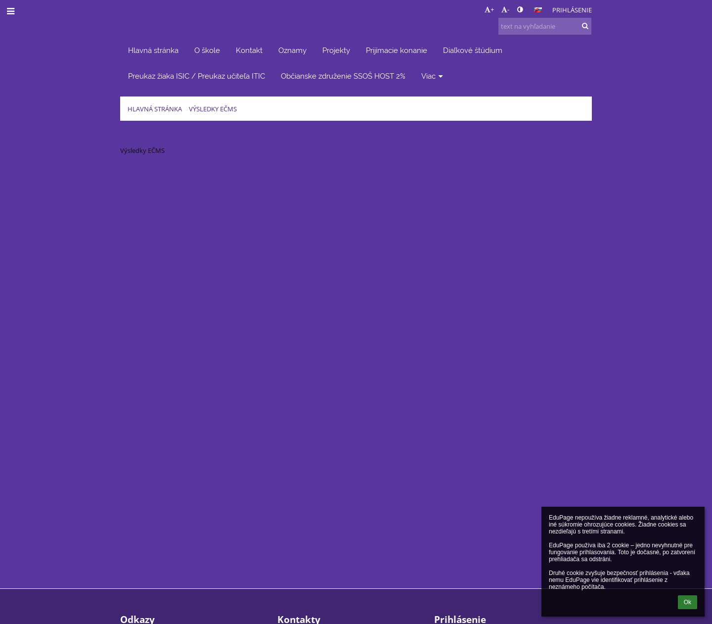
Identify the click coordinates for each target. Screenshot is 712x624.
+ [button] (489, 9)
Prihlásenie (572, 9)
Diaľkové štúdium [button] (472, 50)
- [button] (505, 9)
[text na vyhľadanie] (545, 26)
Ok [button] (687, 602)
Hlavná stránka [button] (153, 50)
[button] (538, 10)
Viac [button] (433, 76)
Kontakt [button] (249, 50)
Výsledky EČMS (213, 108)
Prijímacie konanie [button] (396, 50)
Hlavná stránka (155, 108)
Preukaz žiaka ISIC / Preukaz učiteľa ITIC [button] (196, 76)
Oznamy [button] (292, 50)
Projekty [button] (336, 50)
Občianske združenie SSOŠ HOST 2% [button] (343, 76)
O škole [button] (207, 50)
